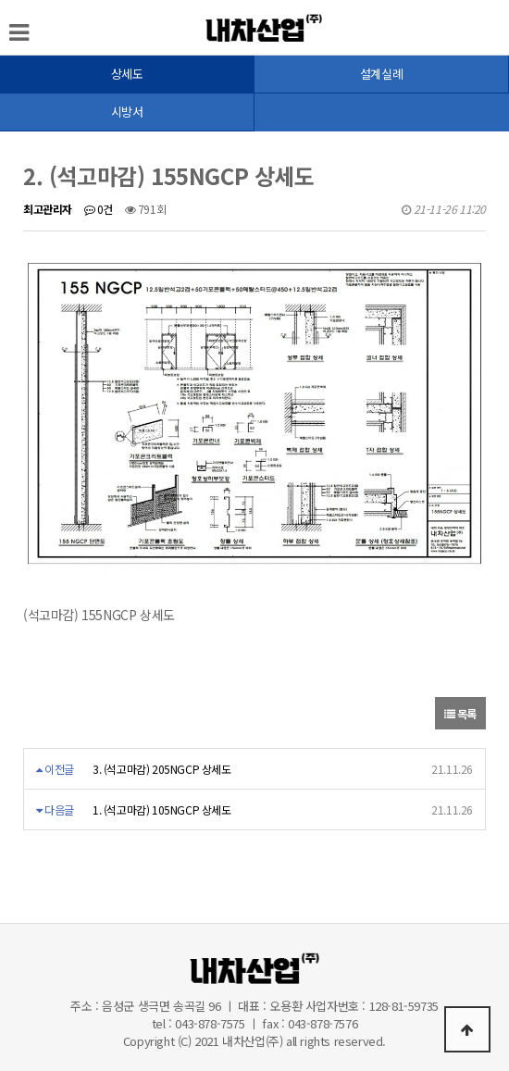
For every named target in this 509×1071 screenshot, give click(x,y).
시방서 (127, 111)
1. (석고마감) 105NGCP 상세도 (162, 809)
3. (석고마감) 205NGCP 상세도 (162, 769)
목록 (460, 713)
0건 (98, 209)
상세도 (127, 73)
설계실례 (381, 73)
